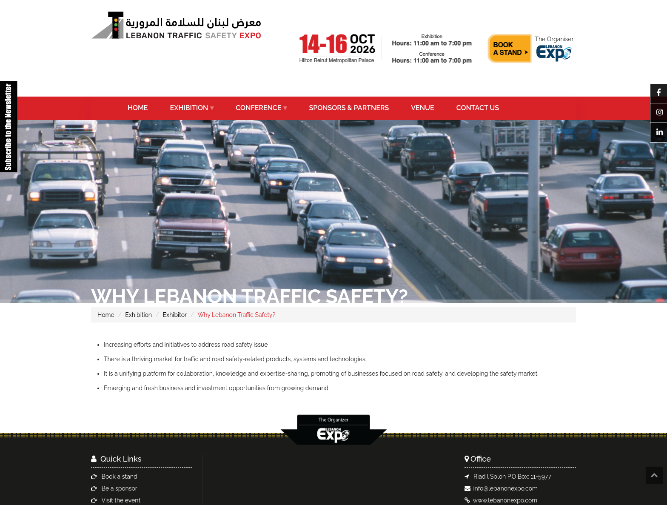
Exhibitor (175, 314)
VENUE (422, 108)
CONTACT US (477, 108)
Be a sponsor (119, 488)
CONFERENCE (258, 108)
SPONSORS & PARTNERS (349, 108)
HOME (138, 108)
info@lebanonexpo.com (505, 488)
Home (105, 314)
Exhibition (138, 314)
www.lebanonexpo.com (505, 500)
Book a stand (119, 476)
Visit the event (121, 500)
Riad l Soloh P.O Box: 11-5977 (512, 476)
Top (654, 475)
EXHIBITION (189, 108)
